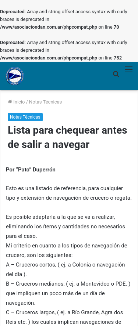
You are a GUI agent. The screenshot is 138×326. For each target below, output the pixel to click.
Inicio (16, 102)
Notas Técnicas (45, 102)
